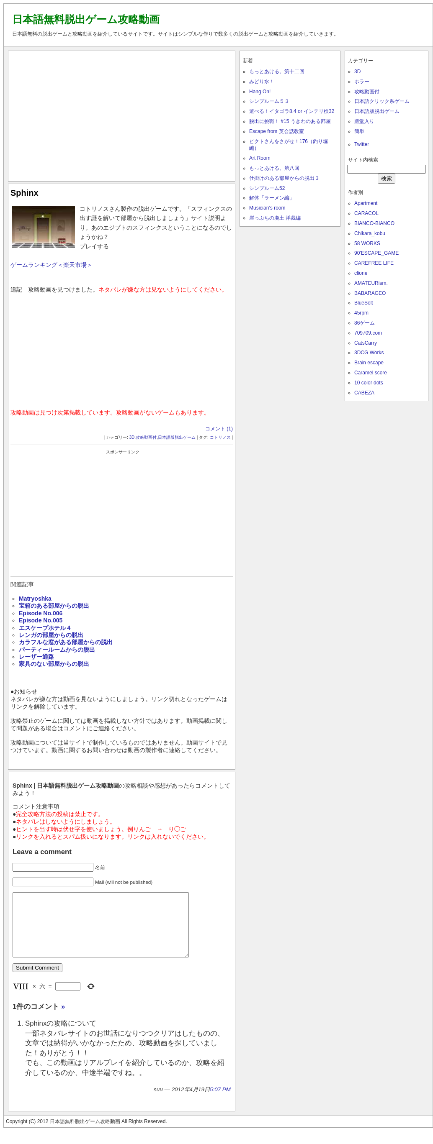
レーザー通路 (36, 656)
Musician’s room (267, 208)
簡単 (359, 131)
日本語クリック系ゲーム (382, 101)
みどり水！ (261, 81)
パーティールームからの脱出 (57, 649)
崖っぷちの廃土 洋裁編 (275, 218)
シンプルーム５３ (269, 101)
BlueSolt (363, 303)
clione (360, 273)
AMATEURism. (371, 283)
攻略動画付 (146, 437)
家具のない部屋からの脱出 (54, 663)
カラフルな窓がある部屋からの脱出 (66, 642)
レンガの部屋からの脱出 (51, 635)
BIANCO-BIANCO (374, 223)
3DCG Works (369, 353)
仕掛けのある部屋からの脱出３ (284, 178)
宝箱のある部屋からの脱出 (54, 605)
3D (132, 437)
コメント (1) (219, 429)
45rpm (361, 313)
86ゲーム (364, 323)
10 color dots (368, 383)
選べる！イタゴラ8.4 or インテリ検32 (291, 111)
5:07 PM (220, 1102)
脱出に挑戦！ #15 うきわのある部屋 (290, 121)
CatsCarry (365, 343)
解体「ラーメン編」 (271, 198)
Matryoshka (35, 598)
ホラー (361, 81)
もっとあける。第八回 (274, 168)
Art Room (260, 158)
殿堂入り (364, 121)
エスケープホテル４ (45, 627)
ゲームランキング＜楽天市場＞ (51, 264)
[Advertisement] (122, 114)
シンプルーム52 (267, 188)
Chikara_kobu (369, 233)
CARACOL (366, 213)
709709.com (368, 333)
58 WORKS (367, 243)
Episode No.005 (40, 620)
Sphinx (24, 192)
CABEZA (364, 393)
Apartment (365, 203)
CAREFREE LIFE (374, 263)
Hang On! (260, 92)
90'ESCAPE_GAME (376, 253)
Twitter (361, 144)
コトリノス (220, 437)
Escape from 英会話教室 (276, 131)
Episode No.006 (40, 613)
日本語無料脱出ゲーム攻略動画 (86, 19)
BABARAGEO (370, 293)
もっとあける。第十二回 (276, 71)
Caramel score (370, 373)
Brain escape (369, 363)
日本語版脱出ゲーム (177, 437)
